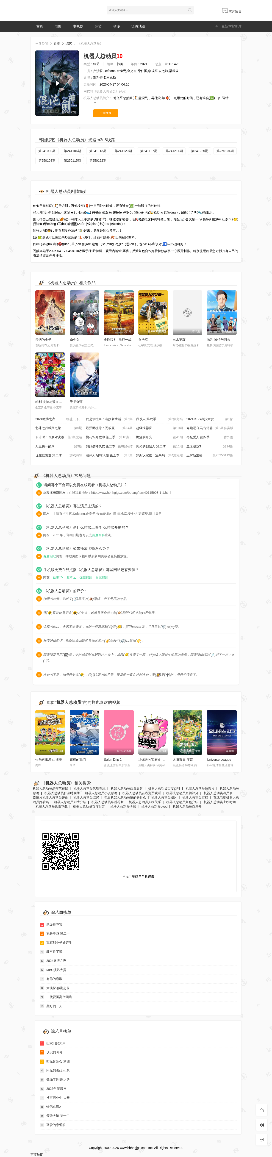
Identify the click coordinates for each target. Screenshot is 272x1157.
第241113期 (97, 151)
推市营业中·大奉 (55, 1098)
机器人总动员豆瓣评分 (182, 793)
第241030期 (47, 151)
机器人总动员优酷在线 (89, 788)
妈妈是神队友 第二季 (109, 446)
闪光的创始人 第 (55, 1070)
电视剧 (78, 26)
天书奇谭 (76, 402)
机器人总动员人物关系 (145, 802)
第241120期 (123, 151)
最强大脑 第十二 (55, 1116)
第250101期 (225, 151)
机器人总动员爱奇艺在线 (50, 788)
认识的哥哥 (51, 1052)
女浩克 (143, 339)
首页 (39, 26)
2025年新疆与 (53, 1089)
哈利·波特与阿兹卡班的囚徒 (226, 339)
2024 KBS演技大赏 (209, 419)
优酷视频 (85, 577)
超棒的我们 (78, 759)
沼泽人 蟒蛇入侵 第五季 (109, 455)
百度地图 (37, 1155)
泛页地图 (138, 26)
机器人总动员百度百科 (164, 788)
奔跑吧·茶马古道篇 (209, 428)
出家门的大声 (53, 1043)
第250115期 (72, 160)
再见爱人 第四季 (209, 437)
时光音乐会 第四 (55, 1062)
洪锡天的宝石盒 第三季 (154, 759)
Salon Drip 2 (113, 759)
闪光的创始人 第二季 (159, 446)
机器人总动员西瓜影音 (127, 788)
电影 (58, 26)
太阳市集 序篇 (183, 759)
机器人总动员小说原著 (101, 793)
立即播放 (105, 113)
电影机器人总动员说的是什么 (125, 797)
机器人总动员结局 (86, 797)
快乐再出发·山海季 (48, 759)
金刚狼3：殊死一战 (117, 339)
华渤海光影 (51, 492)
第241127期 (148, 151)
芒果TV (58, 577)
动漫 (116, 26)
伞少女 (74, 339)
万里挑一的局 (58, 446)
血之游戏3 (209, 446)
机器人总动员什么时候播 (62, 793)
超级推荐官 (159, 428)
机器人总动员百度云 (187, 806)
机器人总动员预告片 (200, 788)
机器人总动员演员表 (218, 793)
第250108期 (47, 160)
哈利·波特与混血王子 (50, 402)
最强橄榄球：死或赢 (109, 428)
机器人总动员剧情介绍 (70, 802)
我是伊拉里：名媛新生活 (109, 419)
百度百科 (98, 535)
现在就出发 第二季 (58, 455)
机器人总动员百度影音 (89, 806)
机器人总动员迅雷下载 (52, 806)
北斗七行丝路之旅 (58, 428)
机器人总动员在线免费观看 (141, 793)
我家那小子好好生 (56, 943)
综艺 (98, 26)
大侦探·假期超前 (55, 988)
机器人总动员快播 (123, 806)
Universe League (219, 759)
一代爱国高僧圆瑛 (56, 997)
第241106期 (72, 151)
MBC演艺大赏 (53, 970)
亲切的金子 (43, 339)
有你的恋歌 (51, 979)
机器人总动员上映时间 (220, 802)
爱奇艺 (71, 577)
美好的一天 (51, 1006)
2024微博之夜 (58, 419)
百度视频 (101, 577)
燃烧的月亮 (159, 437)
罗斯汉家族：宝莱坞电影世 (159, 455)
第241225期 (199, 151)
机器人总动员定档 (195, 797)
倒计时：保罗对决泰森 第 (58, 437)
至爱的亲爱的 (53, 1125)
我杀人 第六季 (159, 419)
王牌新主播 (209, 455)
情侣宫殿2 (50, 1107)
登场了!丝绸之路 (55, 1080)
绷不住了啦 (51, 952)
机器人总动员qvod (154, 806)
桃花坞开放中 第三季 (109, 437)
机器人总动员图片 (164, 797)
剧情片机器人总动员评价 (50, 797)
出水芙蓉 (179, 339)
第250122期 (97, 160)
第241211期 (174, 151)
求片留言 (231, 11)
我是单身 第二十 (55, 934)
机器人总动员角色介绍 (182, 802)
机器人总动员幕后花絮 (108, 802)
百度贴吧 (49, 556)
